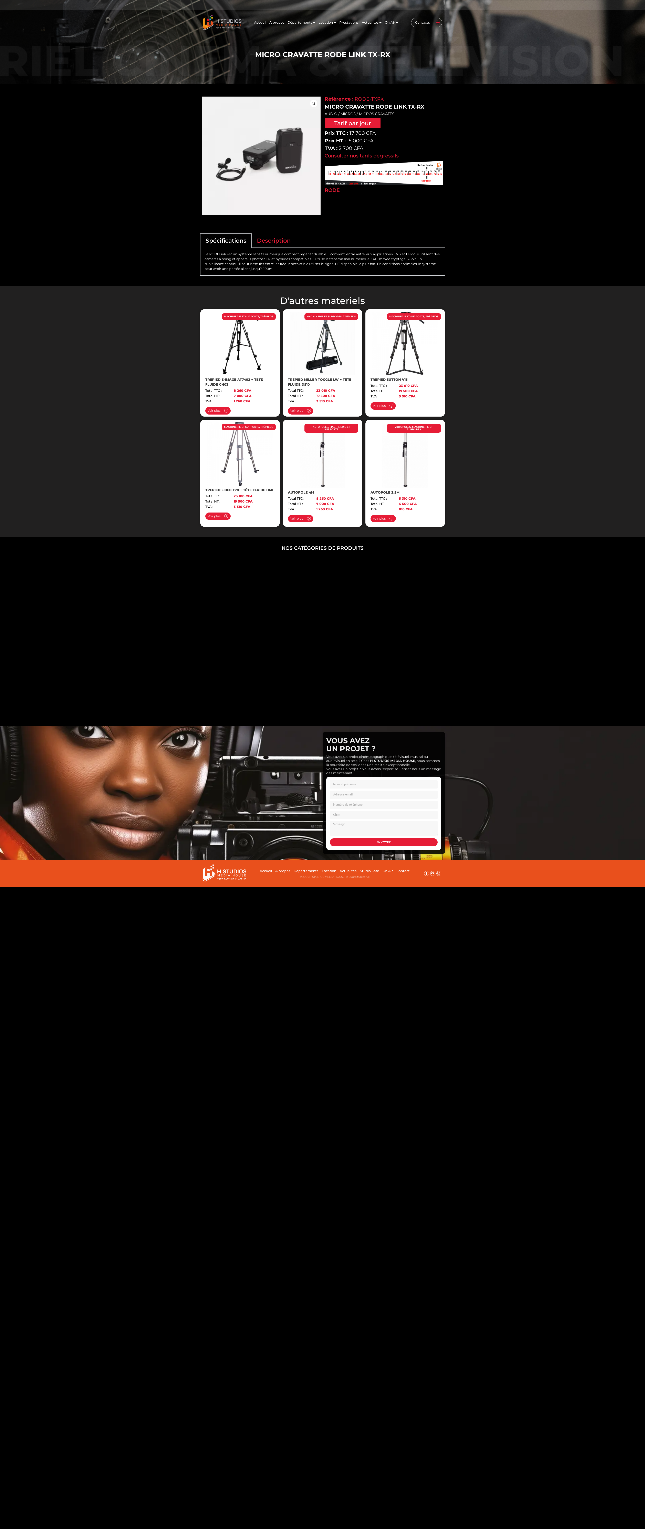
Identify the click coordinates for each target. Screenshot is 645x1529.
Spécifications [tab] (226, 240)
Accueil (260, 22)
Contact (403, 871)
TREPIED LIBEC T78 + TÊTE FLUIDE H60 (239, 490)
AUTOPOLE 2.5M (385, 492)
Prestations (348, 22)
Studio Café (369, 871)
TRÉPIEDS (266, 316)
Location (327, 22)
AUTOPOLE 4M (301, 492)
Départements (301, 22)
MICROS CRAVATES (376, 114)
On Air (391, 22)
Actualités (372, 22)
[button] (313, 103)
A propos (276, 22)
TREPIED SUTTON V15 (389, 380)
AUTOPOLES (320, 426)
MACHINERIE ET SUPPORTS (241, 316)
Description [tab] (274, 240)
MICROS (348, 114)
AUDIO (331, 114)
